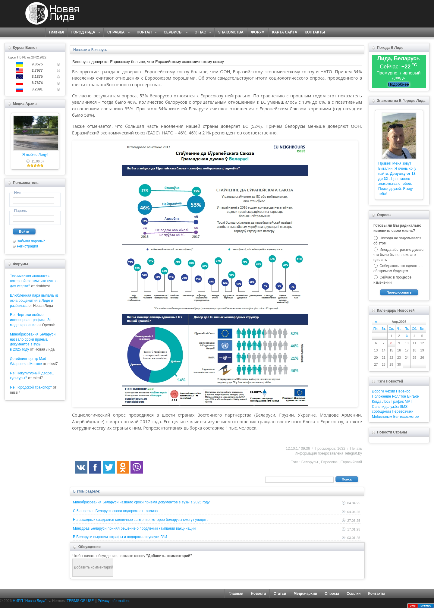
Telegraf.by (353, 453)
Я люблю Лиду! (35, 155)
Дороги (378, 391)
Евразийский (351, 462)
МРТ (408, 401)
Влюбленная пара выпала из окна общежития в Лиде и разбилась (34, 300)
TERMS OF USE (80, 601)
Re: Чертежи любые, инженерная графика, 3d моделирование (31, 320)
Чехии (390, 391)
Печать (356, 448)
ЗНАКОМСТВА (231, 32)
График (398, 401)
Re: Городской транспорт (31, 387)
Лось (386, 401)
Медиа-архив (305, 593)
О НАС (201, 32)
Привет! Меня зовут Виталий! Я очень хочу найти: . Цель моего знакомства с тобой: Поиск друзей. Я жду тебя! (397, 178)
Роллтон (399, 396)
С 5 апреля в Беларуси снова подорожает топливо (115, 511)
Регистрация (27, 246)
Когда (376, 401)
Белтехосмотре (406, 416)
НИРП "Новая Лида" (29, 601)
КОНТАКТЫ (315, 32)
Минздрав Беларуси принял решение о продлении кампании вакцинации (134, 528)
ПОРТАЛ (145, 32)
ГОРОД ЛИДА (84, 32)
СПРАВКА (116, 32)
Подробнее (398, 84)
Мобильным (382, 416)
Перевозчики (402, 411)
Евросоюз (329, 462)
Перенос (403, 391)
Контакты (376, 593)
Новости (258, 593)
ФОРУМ (258, 32)
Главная (56, 32)
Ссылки (353, 593)
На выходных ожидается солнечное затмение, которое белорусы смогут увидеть (141, 520)
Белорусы (309, 462)
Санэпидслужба (385, 407)
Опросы (332, 593)
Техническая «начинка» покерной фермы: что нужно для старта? (34, 281)
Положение (381, 396)
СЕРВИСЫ (174, 32)
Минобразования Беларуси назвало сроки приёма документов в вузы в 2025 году (141, 502)
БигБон (413, 396)
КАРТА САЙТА (284, 32)
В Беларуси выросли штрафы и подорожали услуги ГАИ (120, 537)
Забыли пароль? (31, 241)
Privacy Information (113, 601)
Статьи (279, 593)
